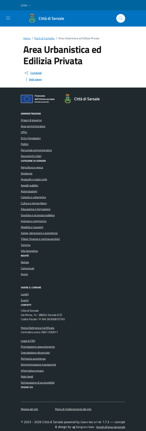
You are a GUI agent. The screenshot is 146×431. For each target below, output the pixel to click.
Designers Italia (83, 427)
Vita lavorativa (29, 251)
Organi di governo (31, 120)
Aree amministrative (33, 126)
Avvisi (24, 274)
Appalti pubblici (29, 185)
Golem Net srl (88, 422)
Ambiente (26, 173)
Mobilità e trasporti (32, 227)
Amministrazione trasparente (38, 364)
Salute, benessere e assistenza (39, 233)
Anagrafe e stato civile (34, 179)
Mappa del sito (29, 409)
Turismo (25, 245)
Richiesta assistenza (33, 358)
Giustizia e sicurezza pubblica (38, 215)
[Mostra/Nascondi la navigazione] (8, 18)
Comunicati (27, 268)
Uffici (24, 132)
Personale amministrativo (36, 150)
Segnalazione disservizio (35, 352)
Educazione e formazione (35, 209)
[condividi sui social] (32, 73)
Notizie (25, 262)
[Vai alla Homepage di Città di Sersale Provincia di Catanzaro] (48, 18)
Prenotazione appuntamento (38, 346)
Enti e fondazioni (31, 138)
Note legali (27, 376)
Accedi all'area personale (110, 427)
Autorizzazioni (29, 191)
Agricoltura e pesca (32, 167)
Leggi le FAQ (28, 341)
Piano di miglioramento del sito (73, 409)
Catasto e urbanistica (33, 197)
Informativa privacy (32, 370)
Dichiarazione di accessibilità (37, 382)
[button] (26, 5)
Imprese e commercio (33, 221)
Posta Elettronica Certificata (37, 328)
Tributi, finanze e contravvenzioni (40, 239)
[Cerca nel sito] (120, 18)
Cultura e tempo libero (34, 203)
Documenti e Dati (31, 156)
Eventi (25, 300)
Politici (25, 144)
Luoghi (25, 294)
